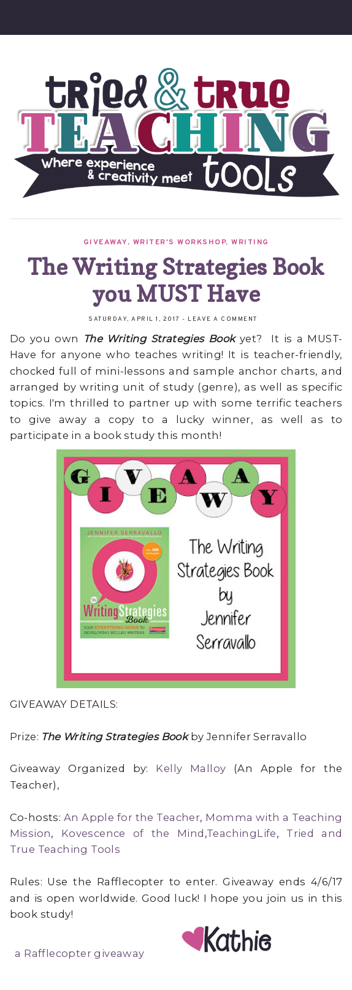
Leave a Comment (223, 319)
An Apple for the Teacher (132, 817)
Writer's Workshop (179, 242)
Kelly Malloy (191, 768)
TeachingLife (242, 833)
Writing (250, 242)
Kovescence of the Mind (133, 833)
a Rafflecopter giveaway (79, 953)
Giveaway (105, 242)
